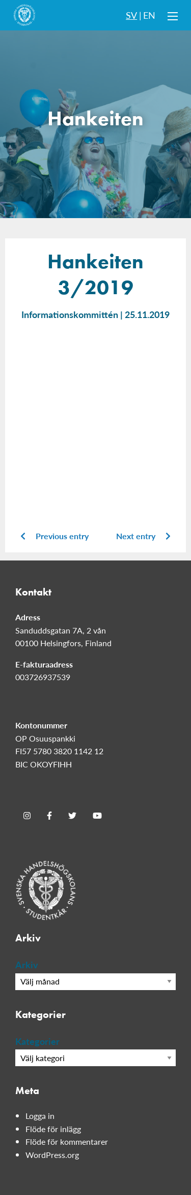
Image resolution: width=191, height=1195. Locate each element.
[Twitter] (72, 815)
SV (131, 15)
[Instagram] (27, 815)
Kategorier (37, 1041)
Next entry (143, 536)
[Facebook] (49, 815)
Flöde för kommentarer (66, 1141)
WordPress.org (52, 1155)
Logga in (39, 1115)
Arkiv (26, 964)
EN (149, 15)
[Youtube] (97, 815)
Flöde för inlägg (53, 1129)
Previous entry (54, 536)
